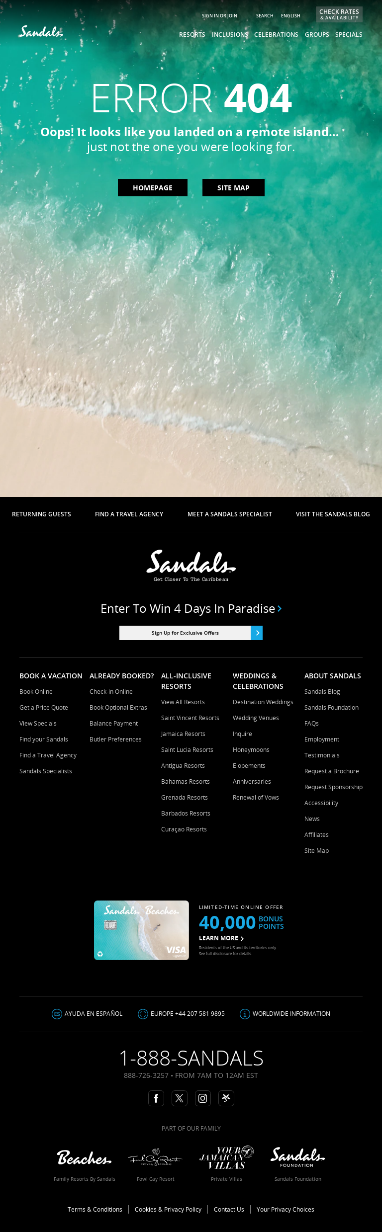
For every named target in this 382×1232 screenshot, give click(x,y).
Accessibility (321, 803)
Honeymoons (251, 749)
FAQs (311, 723)
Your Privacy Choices (285, 1209)
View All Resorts (183, 702)
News (312, 819)
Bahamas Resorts (185, 781)
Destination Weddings (263, 702)
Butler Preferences (116, 739)
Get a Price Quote (43, 707)
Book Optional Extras (118, 707)
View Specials (38, 723)
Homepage (153, 187)
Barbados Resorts (185, 813)
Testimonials (322, 755)
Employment (321, 739)
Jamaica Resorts (183, 734)
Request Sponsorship (333, 787)
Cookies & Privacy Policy (168, 1209)
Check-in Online (111, 691)
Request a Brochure (331, 771)
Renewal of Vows (256, 797)
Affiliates (316, 834)
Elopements (249, 765)
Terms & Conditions (95, 1209)
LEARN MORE (221, 938)
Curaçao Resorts (184, 829)
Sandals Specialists (45, 771)
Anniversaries (252, 781)
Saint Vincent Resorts (190, 718)
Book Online (36, 691)
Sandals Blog (322, 691)
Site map (233, 187)
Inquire (242, 734)
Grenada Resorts (184, 797)
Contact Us (229, 1209)
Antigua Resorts (183, 765)
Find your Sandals (43, 739)
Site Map (316, 850)
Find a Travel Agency (48, 755)
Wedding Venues (256, 718)
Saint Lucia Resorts (187, 749)
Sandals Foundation (331, 707)
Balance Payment (114, 723)
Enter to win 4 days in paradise (191, 608)
